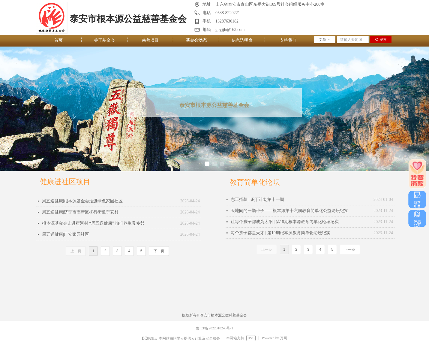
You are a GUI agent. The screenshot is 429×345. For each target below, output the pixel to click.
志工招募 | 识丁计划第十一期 (257, 199)
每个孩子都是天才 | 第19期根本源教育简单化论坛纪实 (280, 233)
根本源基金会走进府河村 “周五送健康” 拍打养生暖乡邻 (93, 223)
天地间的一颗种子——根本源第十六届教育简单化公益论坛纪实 (289, 210)
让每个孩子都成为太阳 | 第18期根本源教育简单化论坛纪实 (285, 221)
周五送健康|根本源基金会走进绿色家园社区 (82, 201)
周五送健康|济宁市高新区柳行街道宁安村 (80, 212)
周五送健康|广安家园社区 (65, 234)
